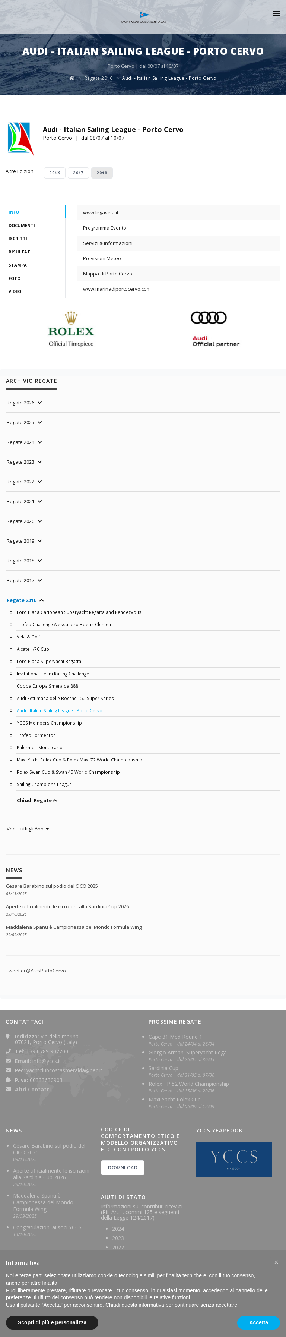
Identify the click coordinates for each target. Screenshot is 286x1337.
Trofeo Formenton (36, 735)
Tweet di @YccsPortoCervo (36, 970)
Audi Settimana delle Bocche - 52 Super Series (65, 698)
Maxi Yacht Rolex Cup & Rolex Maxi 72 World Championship (79, 760)
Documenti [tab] (22, 225)
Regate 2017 (20, 580)
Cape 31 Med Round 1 (175, 1036)
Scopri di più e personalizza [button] (52, 1322)
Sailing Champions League (44, 784)
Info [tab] (14, 212)
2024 (118, 1228)
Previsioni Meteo (102, 258)
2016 (102, 172)
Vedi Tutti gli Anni (28, 828)
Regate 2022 (20, 481)
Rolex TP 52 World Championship (189, 1083)
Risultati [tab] (20, 252)
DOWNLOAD (122, 1167)
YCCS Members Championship (49, 723)
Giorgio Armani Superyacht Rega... (189, 1052)
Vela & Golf (28, 637)
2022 (118, 1247)
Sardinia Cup (163, 1068)
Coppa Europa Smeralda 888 (47, 686)
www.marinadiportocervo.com (117, 289)
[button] (276, 1262)
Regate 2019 (20, 540)
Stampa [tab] (18, 265)
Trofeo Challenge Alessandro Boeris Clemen (64, 624)
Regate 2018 (20, 560)
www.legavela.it (100, 212)
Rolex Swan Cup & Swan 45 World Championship (68, 772)
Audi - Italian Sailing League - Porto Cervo (169, 78)
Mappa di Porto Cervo (107, 273)
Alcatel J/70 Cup (33, 649)
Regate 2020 (20, 521)
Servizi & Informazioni (108, 243)
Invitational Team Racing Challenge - (54, 674)
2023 (118, 1238)
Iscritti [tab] (18, 238)
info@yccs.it (46, 1061)
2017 (78, 172)
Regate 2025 (20, 422)
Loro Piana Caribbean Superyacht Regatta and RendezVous (79, 612)
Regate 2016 (99, 78)
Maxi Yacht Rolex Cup (175, 1099)
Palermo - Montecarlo (40, 747)
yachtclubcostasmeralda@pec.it (64, 1070)
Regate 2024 (20, 442)
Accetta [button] (258, 1322)
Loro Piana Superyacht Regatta (49, 661)
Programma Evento (104, 227)
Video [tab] (15, 291)
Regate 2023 (20, 461)
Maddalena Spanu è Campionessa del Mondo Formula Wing (74, 927)
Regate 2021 (20, 501)
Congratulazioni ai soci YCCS (47, 1227)
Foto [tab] (14, 278)
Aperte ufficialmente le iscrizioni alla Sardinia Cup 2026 (67, 906)
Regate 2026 (20, 402)
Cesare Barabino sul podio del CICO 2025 (52, 886)
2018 (55, 172)
